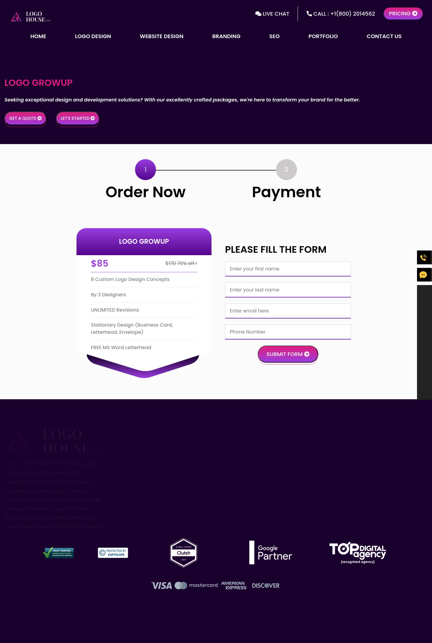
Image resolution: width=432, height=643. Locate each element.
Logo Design (93, 36)
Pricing (403, 13)
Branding (226, 36)
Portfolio (323, 36)
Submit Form (287, 354)
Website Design (161, 36)
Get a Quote (25, 118)
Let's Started (78, 118)
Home (38, 36)
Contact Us (384, 36)
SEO (274, 36)
